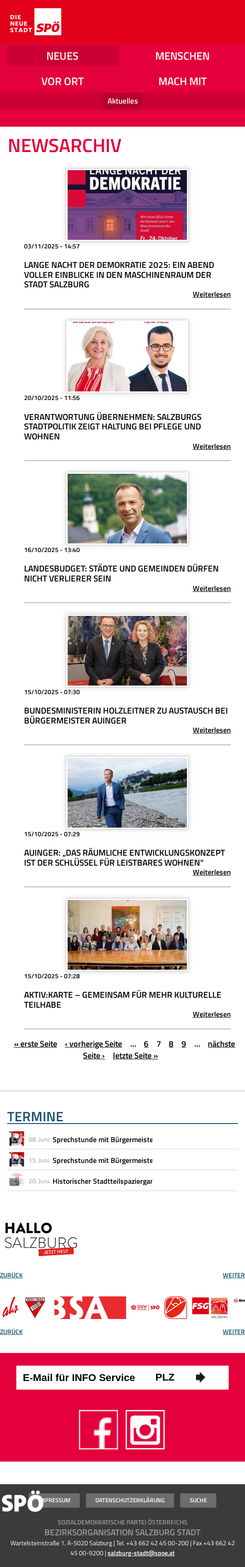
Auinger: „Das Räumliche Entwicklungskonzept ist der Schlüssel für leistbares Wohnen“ (124, 857)
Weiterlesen (212, 294)
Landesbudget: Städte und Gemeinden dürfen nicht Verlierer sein (121, 573)
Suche (198, 1500)
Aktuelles (123, 101)
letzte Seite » (135, 1055)
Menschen (182, 56)
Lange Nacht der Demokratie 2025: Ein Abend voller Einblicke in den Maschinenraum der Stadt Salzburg (119, 274)
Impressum (54, 1500)
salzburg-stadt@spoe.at (141, 1553)
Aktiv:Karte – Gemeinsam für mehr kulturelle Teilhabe (122, 999)
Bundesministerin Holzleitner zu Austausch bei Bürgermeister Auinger (126, 715)
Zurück (11, 1276)
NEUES (62, 56)
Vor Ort (62, 81)
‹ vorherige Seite (93, 1044)
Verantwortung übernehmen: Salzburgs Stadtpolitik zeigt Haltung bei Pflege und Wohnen (112, 426)
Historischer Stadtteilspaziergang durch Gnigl (124, 1181)
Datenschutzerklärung (130, 1500)
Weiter (234, 1276)
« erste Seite (35, 1044)
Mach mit (182, 81)
